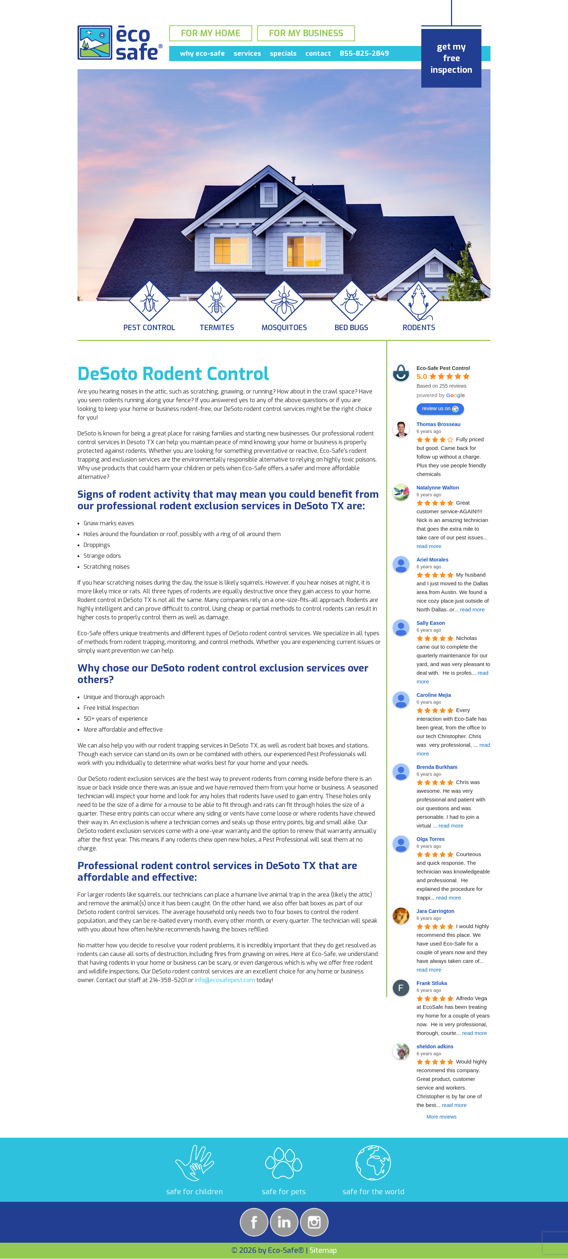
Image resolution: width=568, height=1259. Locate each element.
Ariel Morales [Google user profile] (432, 560)
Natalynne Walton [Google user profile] (438, 487)
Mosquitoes (284, 328)
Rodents (419, 328)
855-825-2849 (364, 54)
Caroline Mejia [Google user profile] (434, 695)
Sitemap (323, 1250)
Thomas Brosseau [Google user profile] (438, 424)
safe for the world (373, 1192)
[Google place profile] (443, 368)
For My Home (211, 34)
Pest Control (149, 328)
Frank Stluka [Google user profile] (432, 983)
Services (247, 54)
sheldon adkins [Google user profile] (435, 1046)
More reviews (441, 1117)
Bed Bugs (351, 328)
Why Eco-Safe (202, 54)
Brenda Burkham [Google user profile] (437, 767)
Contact (318, 54)
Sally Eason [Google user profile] (431, 623)
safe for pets (284, 1192)
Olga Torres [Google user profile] (431, 839)
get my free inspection (451, 58)
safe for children (194, 1192)
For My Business (306, 34)
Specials (283, 54)
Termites (217, 328)
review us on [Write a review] (440, 408)
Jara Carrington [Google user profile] (435, 911)
